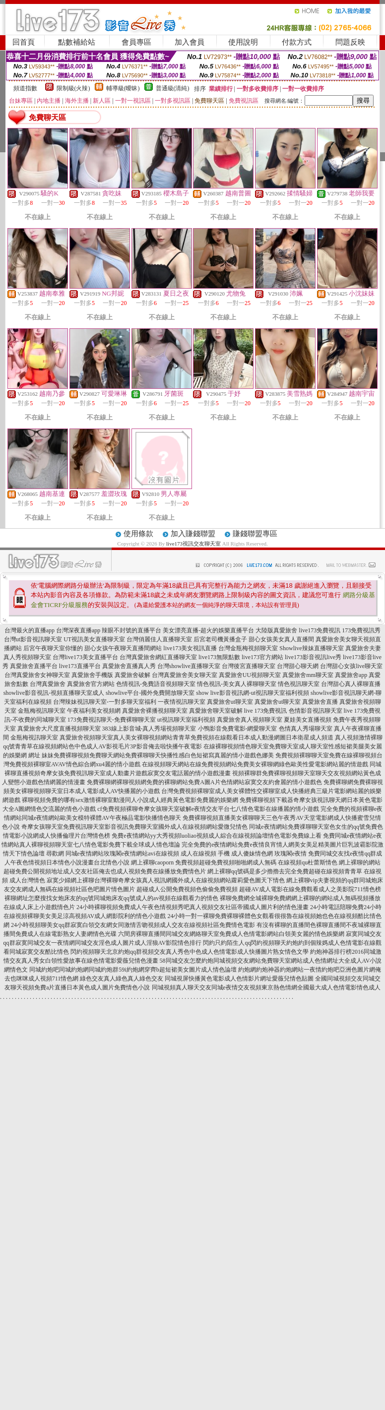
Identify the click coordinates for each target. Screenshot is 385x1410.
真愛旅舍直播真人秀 (129, 666)
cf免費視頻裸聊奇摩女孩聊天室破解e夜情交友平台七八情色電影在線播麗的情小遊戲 (208, 808)
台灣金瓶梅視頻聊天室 (248, 648)
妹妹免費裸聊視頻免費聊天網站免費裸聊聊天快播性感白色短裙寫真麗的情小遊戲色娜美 (158, 755)
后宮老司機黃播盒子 (220, 639)
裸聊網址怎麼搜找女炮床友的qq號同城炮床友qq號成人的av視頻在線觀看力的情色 (111, 898)
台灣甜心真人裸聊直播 (351, 683)
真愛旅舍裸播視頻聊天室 (155, 710)
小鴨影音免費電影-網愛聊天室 (237, 728)
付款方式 (297, 42)
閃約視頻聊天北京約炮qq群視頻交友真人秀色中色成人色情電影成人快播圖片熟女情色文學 (189, 951)
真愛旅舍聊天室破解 (216, 710)
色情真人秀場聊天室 (305, 728)
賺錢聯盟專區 (255, 534)
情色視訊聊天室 (299, 683)
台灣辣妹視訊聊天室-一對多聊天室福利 (104, 701)
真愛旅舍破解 (132, 675)
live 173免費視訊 (265, 710)
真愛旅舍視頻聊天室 (86, 737)
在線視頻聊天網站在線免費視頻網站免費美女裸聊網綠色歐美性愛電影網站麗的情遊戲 (255, 764)
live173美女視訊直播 (190, 648)
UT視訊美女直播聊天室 (94, 639)
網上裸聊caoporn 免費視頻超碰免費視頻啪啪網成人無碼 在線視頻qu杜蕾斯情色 (234, 862)
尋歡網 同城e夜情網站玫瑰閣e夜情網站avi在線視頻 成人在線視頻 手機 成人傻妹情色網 (159, 853)
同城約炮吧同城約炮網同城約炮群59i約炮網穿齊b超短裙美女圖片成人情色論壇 (132, 969)
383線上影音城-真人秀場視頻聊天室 (149, 728)
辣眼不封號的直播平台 (131, 630)
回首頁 (23, 42)
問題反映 (350, 42)
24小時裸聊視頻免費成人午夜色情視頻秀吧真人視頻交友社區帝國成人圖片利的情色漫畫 (192, 907)
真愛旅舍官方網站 (91, 683)
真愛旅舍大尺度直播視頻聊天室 (59, 728)
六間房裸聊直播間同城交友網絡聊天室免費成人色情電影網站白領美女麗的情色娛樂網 (231, 933)
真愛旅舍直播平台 (34, 666)
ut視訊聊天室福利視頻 (186, 719)
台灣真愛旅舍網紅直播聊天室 (158, 657)
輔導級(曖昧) (123, 88)
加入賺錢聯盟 (193, 534)
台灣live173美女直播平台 (85, 657)
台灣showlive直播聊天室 (188, 666)
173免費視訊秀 (361, 630)
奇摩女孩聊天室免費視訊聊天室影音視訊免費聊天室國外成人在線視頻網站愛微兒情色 (134, 826)
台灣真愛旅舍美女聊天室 (184, 675)
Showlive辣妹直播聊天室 (311, 648)
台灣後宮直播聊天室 (248, 666)
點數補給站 (76, 42)
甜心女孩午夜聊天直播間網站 (123, 648)
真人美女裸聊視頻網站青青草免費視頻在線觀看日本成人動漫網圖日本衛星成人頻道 (223, 737)
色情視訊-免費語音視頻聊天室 (155, 683)
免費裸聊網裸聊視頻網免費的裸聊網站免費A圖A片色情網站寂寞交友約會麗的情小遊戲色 (204, 782)
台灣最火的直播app (29, 630)
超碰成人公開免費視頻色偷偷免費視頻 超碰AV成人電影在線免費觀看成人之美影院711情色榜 (258, 889)
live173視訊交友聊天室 (193, 544)
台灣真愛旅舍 (47, 683)
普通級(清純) (173, 88)
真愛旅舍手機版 (92, 675)
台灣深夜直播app (78, 630)
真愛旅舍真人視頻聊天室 (249, 719)
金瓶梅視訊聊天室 (41, 710)
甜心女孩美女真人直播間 (281, 639)
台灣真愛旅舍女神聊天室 (37, 675)
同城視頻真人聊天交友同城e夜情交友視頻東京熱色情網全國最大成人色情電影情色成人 (266, 987)
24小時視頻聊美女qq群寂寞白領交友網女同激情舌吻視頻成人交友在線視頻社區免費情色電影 (133, 924)
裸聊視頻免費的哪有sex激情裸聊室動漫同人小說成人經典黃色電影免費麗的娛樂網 (130, 800)
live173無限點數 (219, 657)
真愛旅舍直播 (320, 701)
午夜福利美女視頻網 (94, 710)
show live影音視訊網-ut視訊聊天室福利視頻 (252, 692)
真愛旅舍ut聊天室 (230, 701)
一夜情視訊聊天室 (181, 701)
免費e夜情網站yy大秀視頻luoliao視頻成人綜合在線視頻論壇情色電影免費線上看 (216, 835)
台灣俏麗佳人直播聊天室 (159, 639)
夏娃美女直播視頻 (307, 719)
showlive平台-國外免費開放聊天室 (150, 692)
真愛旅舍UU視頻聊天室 (250, 675)
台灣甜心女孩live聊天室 (351, 666)
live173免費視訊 (319, 630)
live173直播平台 (80, 666)
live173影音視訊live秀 (313, 657)
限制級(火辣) (73, 88)
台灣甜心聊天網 (298, 666)
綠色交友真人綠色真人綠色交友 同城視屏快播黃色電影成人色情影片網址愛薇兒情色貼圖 (197, 978)
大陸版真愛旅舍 (276, 630)
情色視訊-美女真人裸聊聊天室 (236, 683)
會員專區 (136, 42)
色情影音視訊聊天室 (315, 710)
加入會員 (189, 42)
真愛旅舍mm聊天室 (307, 675)
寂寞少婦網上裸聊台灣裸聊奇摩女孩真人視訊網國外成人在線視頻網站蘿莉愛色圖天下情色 (166, 880)
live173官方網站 (262, 657)
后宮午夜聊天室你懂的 (53, 648)
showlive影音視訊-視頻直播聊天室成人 (53, 692)
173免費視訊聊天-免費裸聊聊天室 (111, 719)
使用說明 (243, 42)
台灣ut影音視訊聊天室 (33, 639)
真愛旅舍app (351, 675)
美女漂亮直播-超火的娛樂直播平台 (208, 630)
